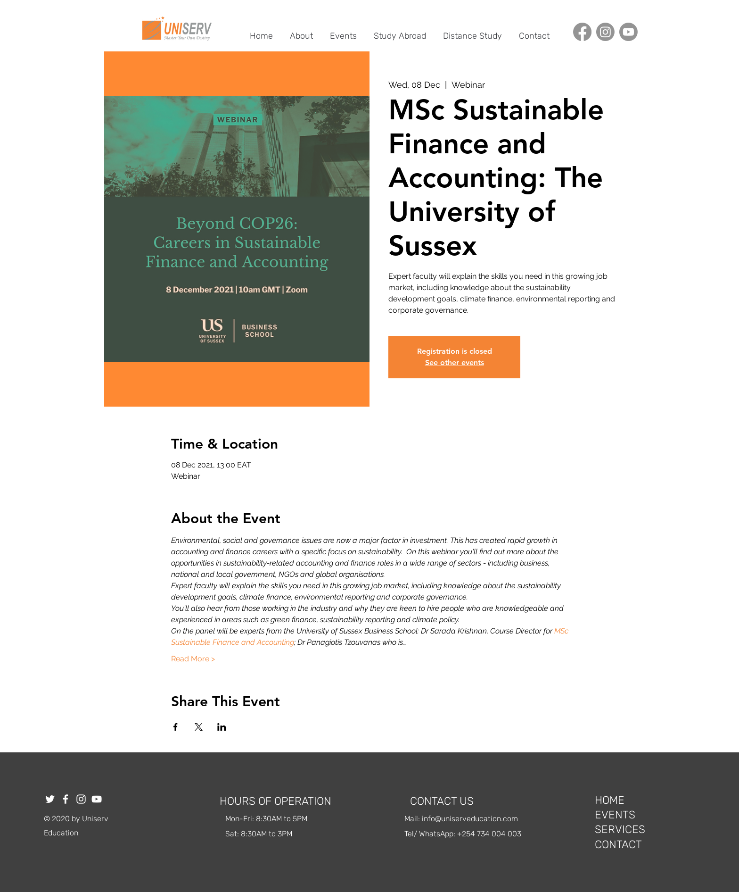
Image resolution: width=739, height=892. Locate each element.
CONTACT (618, 844)
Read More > (193, 658)
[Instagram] (605, 32)
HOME (609, 800)
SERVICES (620, 829)
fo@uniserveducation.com (473, 818)
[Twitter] (50, 799)
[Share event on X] (198, 727)
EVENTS (615, 814)
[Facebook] (582, 32)
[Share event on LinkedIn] (221, 727)
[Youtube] (628, 32)
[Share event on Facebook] (175, 727)
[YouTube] (96, 799)
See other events (454, 362)
